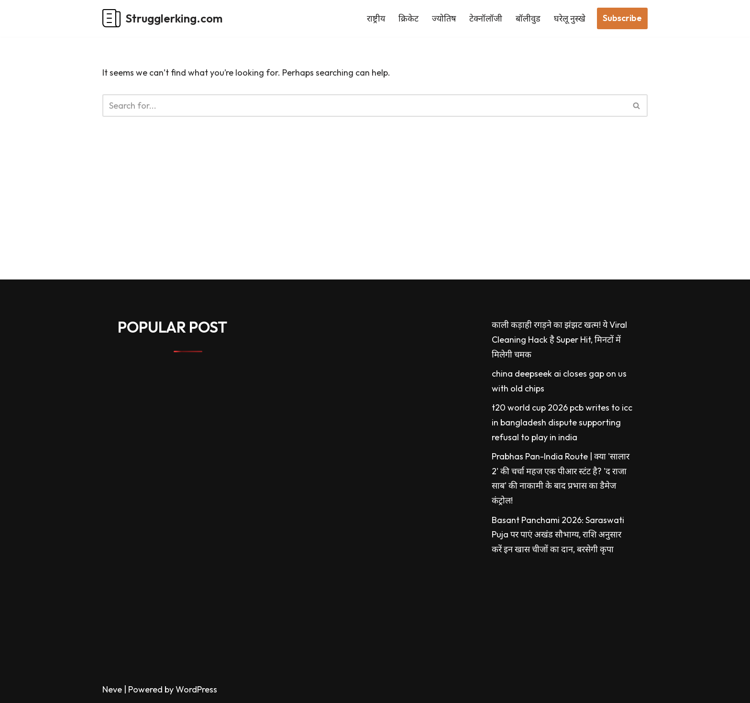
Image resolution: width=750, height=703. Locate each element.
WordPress (196, 689)
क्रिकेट (408, 18)
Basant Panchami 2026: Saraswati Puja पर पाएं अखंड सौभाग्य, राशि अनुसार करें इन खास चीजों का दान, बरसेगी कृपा (558, 534)
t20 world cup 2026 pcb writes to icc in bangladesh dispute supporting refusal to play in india (562, 422)
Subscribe (622, 17)
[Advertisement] (287, 212)
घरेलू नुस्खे (569, 18)
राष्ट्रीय (376, 18)
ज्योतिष (444, 18)
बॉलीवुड (528, 18)
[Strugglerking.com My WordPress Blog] (162, 18)
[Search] (364, 105)
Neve (112, 689)
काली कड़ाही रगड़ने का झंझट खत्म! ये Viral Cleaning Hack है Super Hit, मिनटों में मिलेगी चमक (559, 339)
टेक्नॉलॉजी (485, 18)
